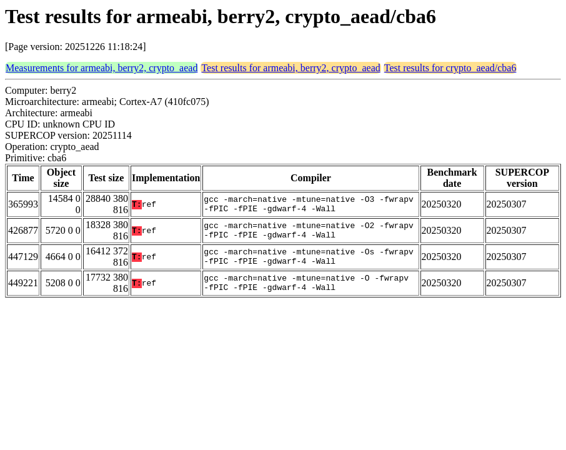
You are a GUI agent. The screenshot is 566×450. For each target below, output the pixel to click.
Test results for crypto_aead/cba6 (450, 67)
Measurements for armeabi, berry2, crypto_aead (101, 67)
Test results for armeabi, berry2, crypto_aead (290, 67)
